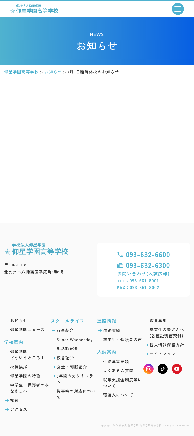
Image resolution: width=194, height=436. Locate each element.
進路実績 (111, 330)
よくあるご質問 (118, 370)
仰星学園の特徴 (25, 376)
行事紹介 (65, 330)
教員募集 (158, 320)
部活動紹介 (67, 348)
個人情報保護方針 (167, 345)
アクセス (19, 409)
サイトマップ (163, 354)
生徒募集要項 (116, 361)
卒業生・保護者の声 (122, 339)
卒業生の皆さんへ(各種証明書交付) (167, 332)
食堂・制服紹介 (72, 367)
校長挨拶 (19, 367)
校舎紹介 (65, 357)
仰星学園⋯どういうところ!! (26, 354)
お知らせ (19, 320)
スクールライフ (67, 320)
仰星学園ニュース (27, 329)
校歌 (14, 400)
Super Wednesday (75, 339)
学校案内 (13, 342)
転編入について (118, 395)
